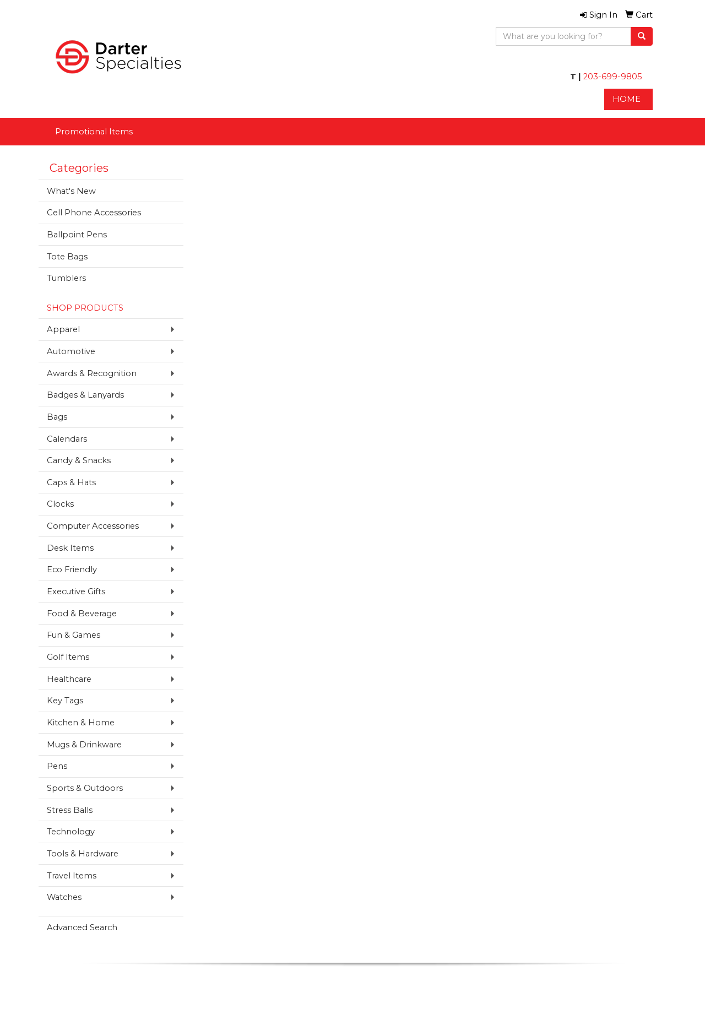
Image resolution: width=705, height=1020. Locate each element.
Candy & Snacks (79, 460)
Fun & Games (73, 635)
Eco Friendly (72, 569)
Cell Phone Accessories (94, 213)
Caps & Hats (71, 482)
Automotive (71, 351)
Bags (57, 417)
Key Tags (65, 701)
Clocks (60, 504)
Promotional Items (94, 132)
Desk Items (70, 548)
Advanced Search (82, 927)
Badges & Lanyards (85, 395)
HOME (626, 99)
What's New (71, 191)
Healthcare (69, 679)
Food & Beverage (82, 613)
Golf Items (68, 657)
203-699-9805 (611, 77)
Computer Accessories (93, 526)
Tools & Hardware (82, 854)
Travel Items (71, 876)
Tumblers (66, 278)
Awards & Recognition (92, 373)
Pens (57, 766)
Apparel (63, 329)
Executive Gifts (76, 591)
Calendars (67, 439)
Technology (71, 832)
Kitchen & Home (81, 723)
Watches (64, 897)
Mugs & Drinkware (84, 745)
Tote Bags (67, 257)
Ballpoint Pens (77, 235)
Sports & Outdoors (85, 788)
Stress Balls (70, 810)
